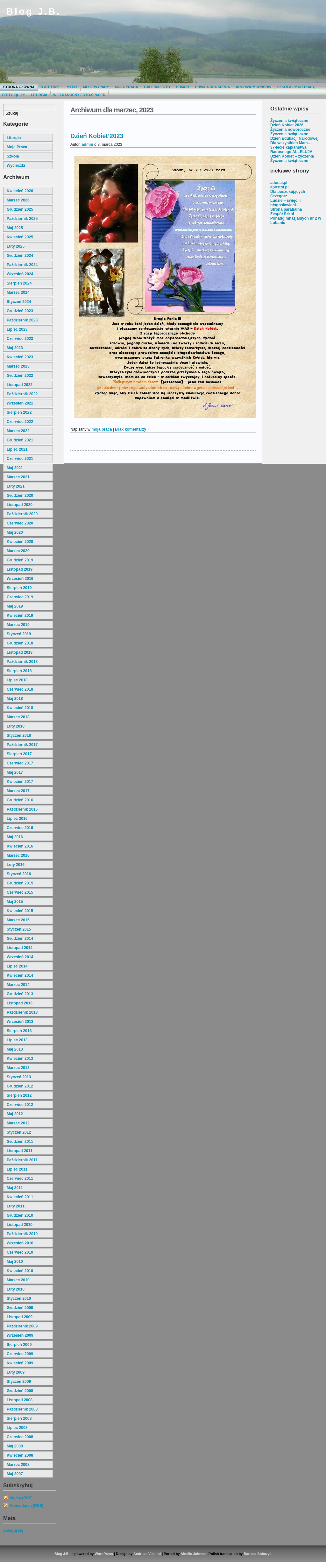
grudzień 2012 (20, 1086)
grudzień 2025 (20, 209)
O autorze (50, 87)
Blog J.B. (33, 11)
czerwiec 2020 (20, 523)
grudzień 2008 (20, 1391)
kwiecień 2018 (20, 708)
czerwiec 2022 (20, 421)
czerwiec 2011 (20, 1178)
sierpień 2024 (19, 283)
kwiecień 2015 (20, 911)
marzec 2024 (18, 292)
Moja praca (126, 87)
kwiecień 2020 (20, 541)
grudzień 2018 (20, 643)
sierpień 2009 (19, 1344)
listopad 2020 (19, 505)
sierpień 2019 (19, 588)
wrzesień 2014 (20, 957)
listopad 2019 (19, 569)
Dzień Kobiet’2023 (96, 135)
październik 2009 (22, 1326)
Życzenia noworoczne (290, 129)
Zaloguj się (13, 1530)
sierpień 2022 (19, 412)
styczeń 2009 (19, 1381)
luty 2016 (16, 864)
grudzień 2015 (20, 883)
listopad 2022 (19, 385)
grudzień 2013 (20, 994)
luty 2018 (16, 726)
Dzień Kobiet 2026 (286, 125)
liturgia (14, 138)
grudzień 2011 (20, 1141)
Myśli (72, 87)
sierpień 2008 (19, 1418)
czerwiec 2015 (20, 892)
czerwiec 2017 (20, 763)
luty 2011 (16, 1206)
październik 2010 (22, 1234)
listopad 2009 (19, 1317)
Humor (182, 87)
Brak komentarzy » (132, 429)
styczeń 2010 (19, 1298)
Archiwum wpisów (254, 87)
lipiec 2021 (17, 449)
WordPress (104, 1554)
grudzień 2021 (20, 440)
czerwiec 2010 (20, 1252)
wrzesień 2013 (20, 1021)
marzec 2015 (18, 920)
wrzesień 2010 (20, 1243)
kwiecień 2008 (20, 1455)
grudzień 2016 (20, 800)
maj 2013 (15, 1049)
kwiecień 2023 (20, 357)
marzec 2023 (18, 366)
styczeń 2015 (19, 929)
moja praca (17, 147)
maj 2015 (15, 901)
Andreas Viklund (147, 1554)
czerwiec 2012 (20, 1104)
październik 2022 (22, 394)
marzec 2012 (18, 1123)
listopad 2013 (19, 1003)
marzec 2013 (18, 1068)
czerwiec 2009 (20, 1354)
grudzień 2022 (20, 375)
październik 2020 (22, 514)
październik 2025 (22, 218)
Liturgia (39, 95)
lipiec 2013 (17, 1040)
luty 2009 (16, 1372)
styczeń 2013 (19, 1077)
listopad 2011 (19, 1151)
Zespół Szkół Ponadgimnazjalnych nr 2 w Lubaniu (295, 218)
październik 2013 (22, 1012)
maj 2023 (15, 348)
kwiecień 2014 (20, 975)
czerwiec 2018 (20, 689)
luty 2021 (16, 486)
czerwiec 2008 (20, 1437)
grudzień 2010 (20, 1215)
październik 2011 (22, 1160)
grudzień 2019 (20, 560)
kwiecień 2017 (20, 781)
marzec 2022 (18, 431)
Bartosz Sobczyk (258, 1554)
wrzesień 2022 (20, 403)
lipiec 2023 (17, 329)
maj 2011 (15, 1188)
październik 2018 (22, 661)
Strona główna (19, 87)
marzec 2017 (18, 791)
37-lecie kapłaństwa (288, 147)
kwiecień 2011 (20, 1197)
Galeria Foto (157, 87)
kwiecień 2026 (20, 191)
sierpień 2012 (19, 1095)
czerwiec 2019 (20, 597)
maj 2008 (15, 1446)
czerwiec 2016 (20, 828)
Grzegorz (278, 196)
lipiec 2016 (17, 818)
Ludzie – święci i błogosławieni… (285, 202)
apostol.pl (279, 187)
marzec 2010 (18, 1280)
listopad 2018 (19, 652)
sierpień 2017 (19, 754)
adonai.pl (278, 182)
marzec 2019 (18, 625)
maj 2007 (15, 1474)
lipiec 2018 (17, 680)
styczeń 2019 (19, 634)
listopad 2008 (19, 1400)
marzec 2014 (18, 984)
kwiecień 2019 (20, 615)
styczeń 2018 (19, 735)
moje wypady (96, 87)
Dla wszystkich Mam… (291, 143)
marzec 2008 (18, 1464)
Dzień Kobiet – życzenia (292, 156)
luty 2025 (16, 246)
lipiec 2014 (17, 966)
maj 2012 (15, 1114)
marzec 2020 (18, 551)
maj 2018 (15, 698)
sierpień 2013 (19, 1031)
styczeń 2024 (19, 301)
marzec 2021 (18, 477)
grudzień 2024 (20, 255)
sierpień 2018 (19, 671)
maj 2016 (15, 837)
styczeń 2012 (19, 1132)
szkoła (13, 156)
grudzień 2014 (20, 938)
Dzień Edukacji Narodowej (294, 138)
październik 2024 (22, 265)
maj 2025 (15, 228)
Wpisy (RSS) (21, 1498)
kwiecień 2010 (20, 1271)
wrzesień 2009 (20, 1335)
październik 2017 (22, 744)
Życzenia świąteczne (289, 120)
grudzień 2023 (20, 311)
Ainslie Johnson (194, 1554)
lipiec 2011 (17, 1169)
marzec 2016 (18, 855)
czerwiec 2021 (20, 458)
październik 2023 (22, 320)
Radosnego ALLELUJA (291, 152)
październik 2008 (22, 1409)
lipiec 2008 (17, 1427)
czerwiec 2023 (20, 338)
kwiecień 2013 (20, 1058)
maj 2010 (15, 1261)
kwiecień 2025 (20, 237)
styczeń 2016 (19, 874)
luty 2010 (16, 1289)
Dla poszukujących (287, 191)
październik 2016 (22, 809)
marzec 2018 (18, 717)
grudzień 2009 (20, 1307)
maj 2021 (15, 468)
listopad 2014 (19, 948)
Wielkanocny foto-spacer (79, 95)
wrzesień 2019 (20, 578)
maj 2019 (15, 606)
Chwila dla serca (212, 87)
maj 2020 (15, 532)
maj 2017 (15, 772)
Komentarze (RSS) (26, 1505)
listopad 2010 (19, 1224)
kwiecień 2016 (20, 846)
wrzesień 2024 (20, 274)
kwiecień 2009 (20, 1363)
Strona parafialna (286, 209)
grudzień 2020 (20, 495)
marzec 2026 (18, 200)
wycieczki (16, 165)
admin (87, 144)
